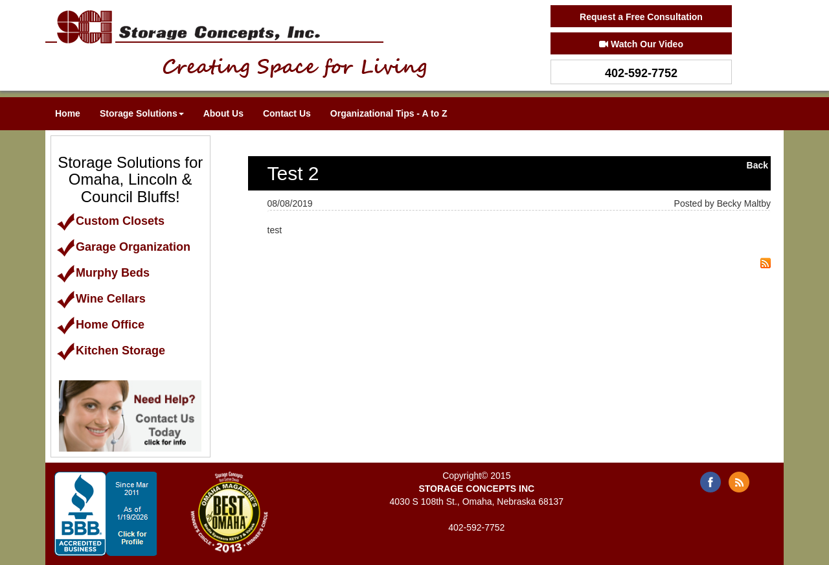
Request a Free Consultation (641, 17)
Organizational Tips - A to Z (389, 113)
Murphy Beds (103, 272)
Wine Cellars (101, 298)
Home (67, 113)
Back (757, 165)
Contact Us (287, 113)
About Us (223, 113)
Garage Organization (123, 246)
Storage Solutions (142, 113)
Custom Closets (110, 220)
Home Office (100, 324)
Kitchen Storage (110, 350)
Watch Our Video (641, 44)
